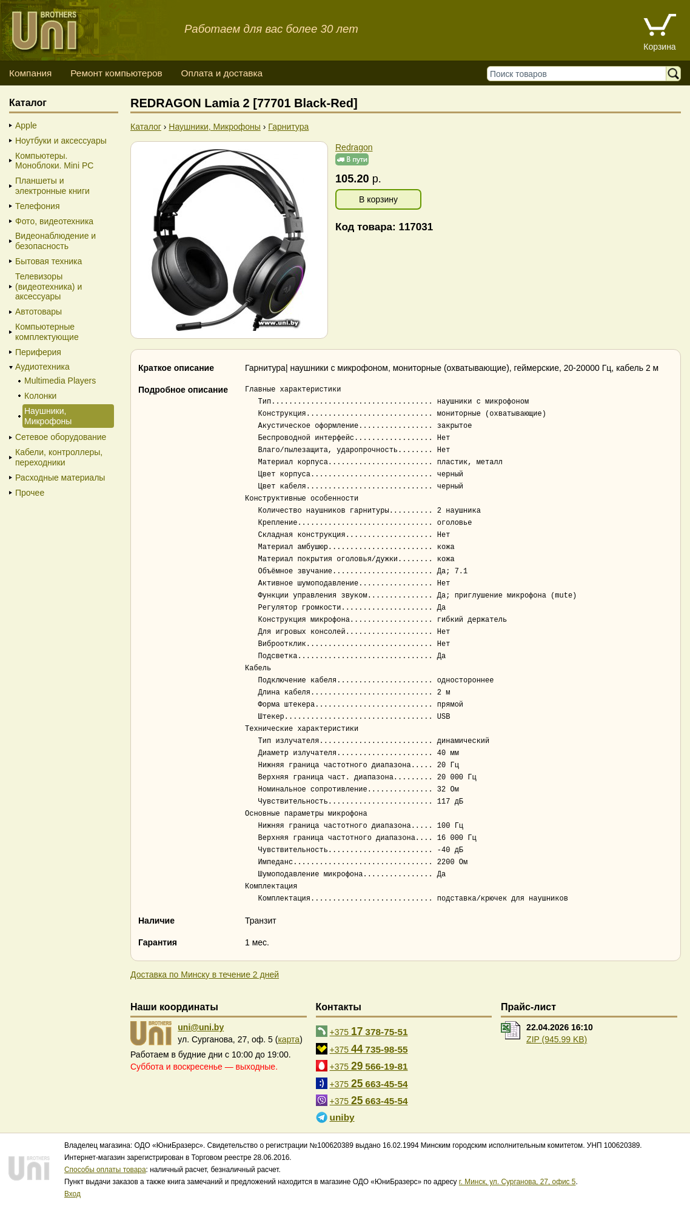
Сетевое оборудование (60, 437)
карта (289, 1039)
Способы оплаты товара (105, 1169)
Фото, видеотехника (54, 221)
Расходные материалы (60, 477)
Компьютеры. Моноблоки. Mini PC (54, 161)
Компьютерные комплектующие (47, 332)
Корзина (659, 47)
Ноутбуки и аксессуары (61, 140)
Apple (26, 125)
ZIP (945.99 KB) (556, 1039)
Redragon (354, 147)
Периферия (38, 352)
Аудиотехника (42, 366)
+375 (369, 1031)
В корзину (378, 199)
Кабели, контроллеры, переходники (58, 457)
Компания (30, 73)
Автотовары (38, 311)
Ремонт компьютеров (116, 73)
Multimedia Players (60, 380)
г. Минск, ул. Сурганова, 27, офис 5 (517, 1182)
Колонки (40, 396)
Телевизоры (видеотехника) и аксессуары (48, 287)
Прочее (29, 493)
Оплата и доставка (222, 73)
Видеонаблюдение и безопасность (55, 241)
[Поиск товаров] (579, 73)
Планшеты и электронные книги (52, 186)
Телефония (37, 206)
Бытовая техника (48, 261)
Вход (72, 1194)
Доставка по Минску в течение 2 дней (204, 974)
